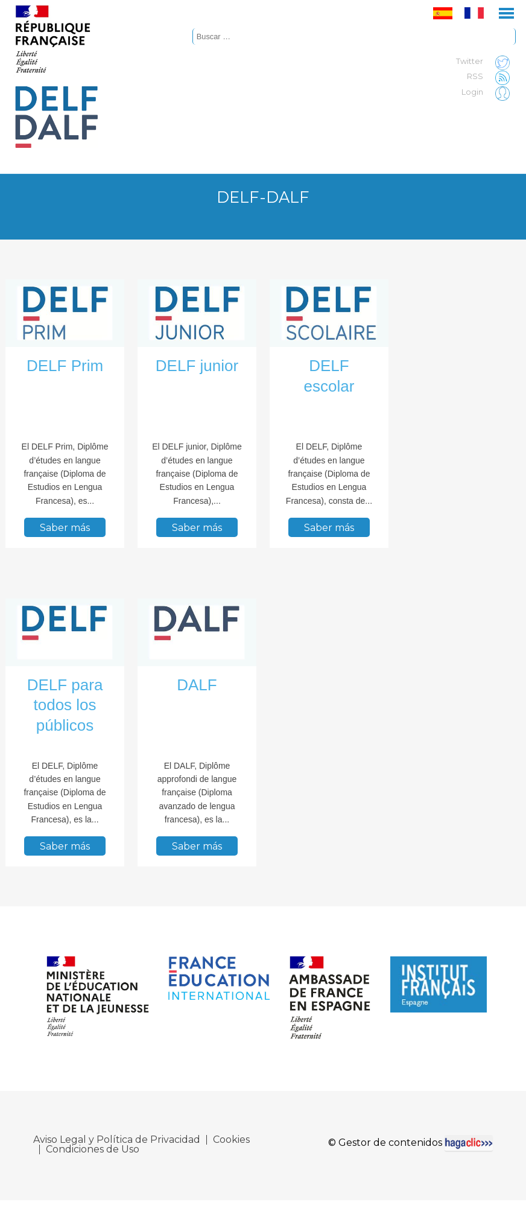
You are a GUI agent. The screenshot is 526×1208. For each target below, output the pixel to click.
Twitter (486, 62)
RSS (491, 77)
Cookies (231, 1142)
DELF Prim (65, 366)
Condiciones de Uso (92, 1152)
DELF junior (197, 366)
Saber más (65, 527)
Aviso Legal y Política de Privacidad (116, 1142)
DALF (197, 685)
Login (488, 92)
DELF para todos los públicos (65, 705)
